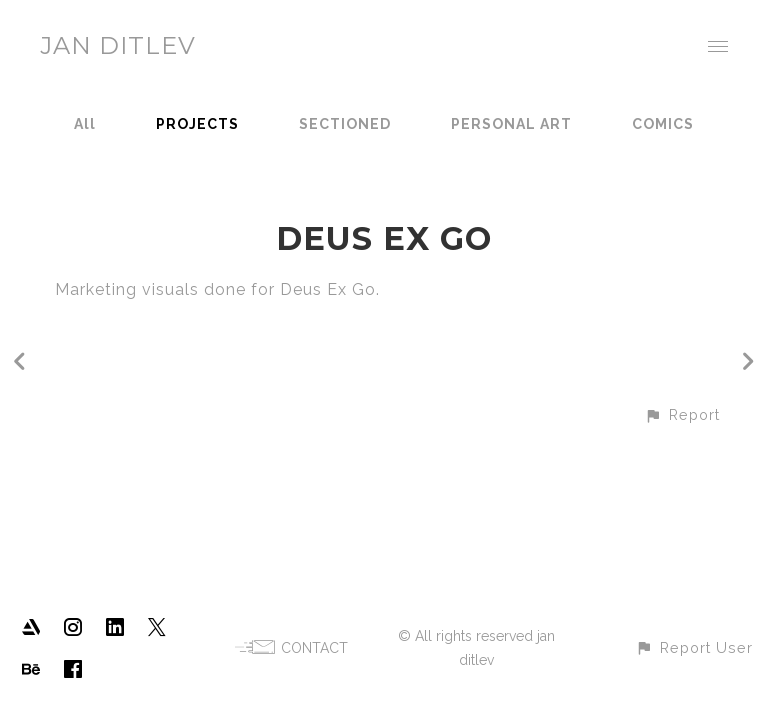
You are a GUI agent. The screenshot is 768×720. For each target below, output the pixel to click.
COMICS (663, 124)
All (85, 124)
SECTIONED (345, 124)
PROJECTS (197, 124)
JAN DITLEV (118, 45)
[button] (682, 414)
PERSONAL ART (511, 124)
